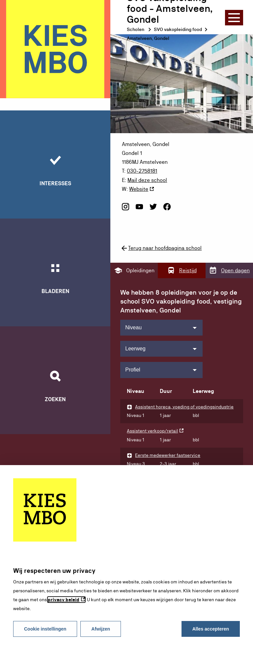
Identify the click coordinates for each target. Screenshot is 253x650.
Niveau (133, 327)
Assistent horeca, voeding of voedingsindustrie (184, 406)
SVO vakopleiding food (178, 29)
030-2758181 (142, 171)
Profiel (132, 369)
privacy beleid (63, 599)
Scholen (135, 29)
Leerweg (135, 348)
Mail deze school (147, 180)
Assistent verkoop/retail (152, 430)
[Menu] (234, 17)
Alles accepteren (210, 629)
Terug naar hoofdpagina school (161, 248)
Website (138, 189)
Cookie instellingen (45, 629)
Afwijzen (100, 629)
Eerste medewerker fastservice (167, 455)
